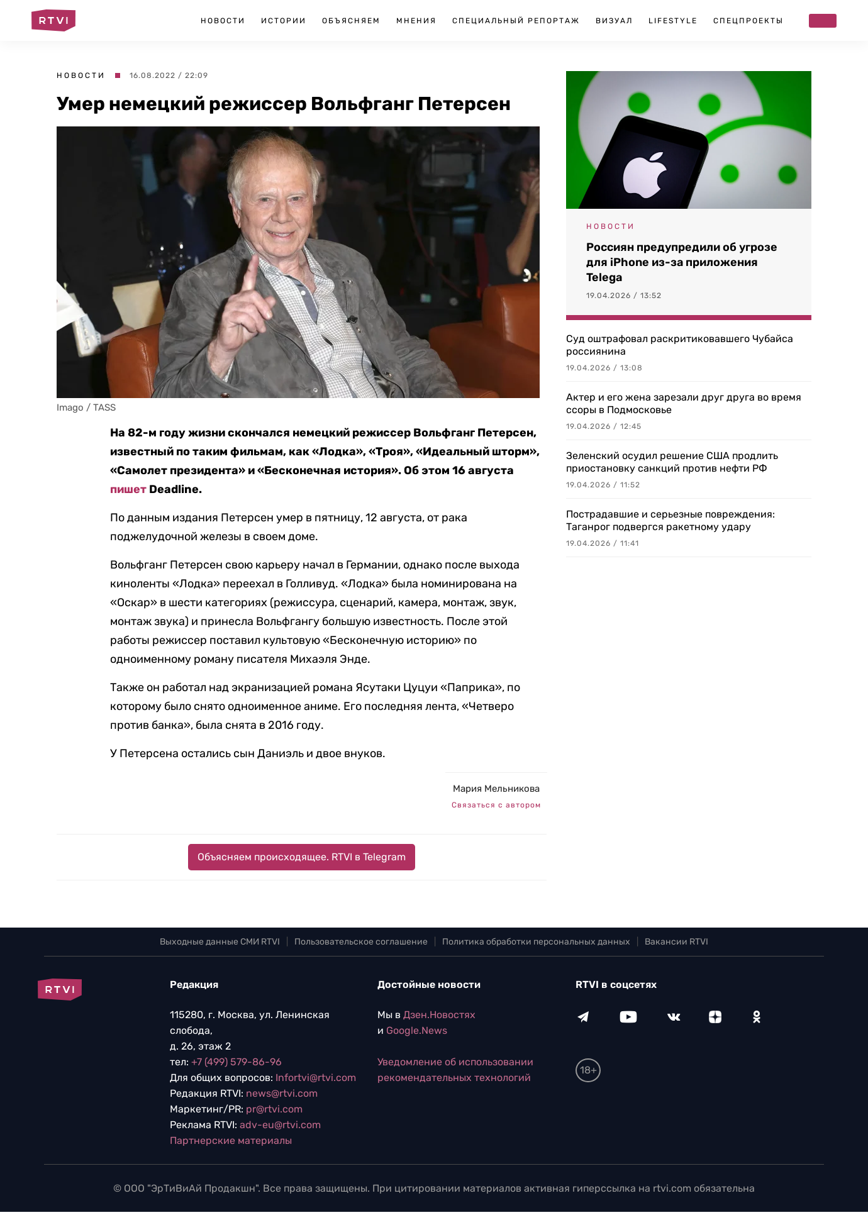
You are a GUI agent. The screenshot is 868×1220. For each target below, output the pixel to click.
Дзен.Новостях (439, 1015)
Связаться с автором (496, 805)
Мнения (416, 20)
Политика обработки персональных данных (536, 941)
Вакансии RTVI (676, 941)
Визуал (614, 20)
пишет (128, 489)
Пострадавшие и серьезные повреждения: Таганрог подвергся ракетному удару (670, 520)
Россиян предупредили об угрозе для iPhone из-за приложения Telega (681, 262)
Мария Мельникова (496, 788)
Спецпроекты (748, 20)
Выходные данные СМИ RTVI (220, 941)
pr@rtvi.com (274, 1109)
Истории (283, 20)
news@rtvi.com (282, 1093)
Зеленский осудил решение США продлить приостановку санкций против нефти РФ (672, 462)
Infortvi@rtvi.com (315, 1078)
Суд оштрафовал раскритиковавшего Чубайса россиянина (679, 345)
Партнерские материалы (231, 1140)
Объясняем (351, 20)
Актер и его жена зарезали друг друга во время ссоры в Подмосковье (683, 403)
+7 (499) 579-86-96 (236, 1062)
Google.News (416, 1030)
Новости (223, 20)
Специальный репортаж (516, 20)
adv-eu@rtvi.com (280, 1125)
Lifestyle (673, 20)
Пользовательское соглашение (361, 941)
